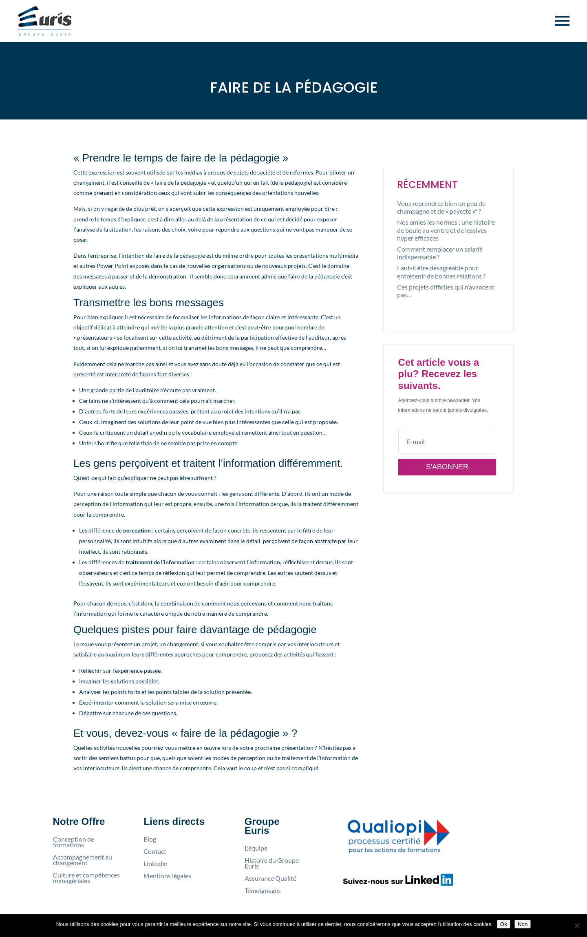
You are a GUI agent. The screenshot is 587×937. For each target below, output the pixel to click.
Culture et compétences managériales (86, 878)
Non (522, 924)
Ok (503, 924)
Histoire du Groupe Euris (272, 863)
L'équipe (256, 848)
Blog (149, 839)
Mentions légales (167, 876)
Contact (154, 851)
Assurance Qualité (270, 878)
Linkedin (155, 863)
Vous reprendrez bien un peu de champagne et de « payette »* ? (441, 207)
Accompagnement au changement (82, 860)
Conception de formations (73, 842)
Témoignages (263, 890)
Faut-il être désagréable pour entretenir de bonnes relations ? (441, 271)
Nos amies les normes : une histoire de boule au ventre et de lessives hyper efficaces (446, 229)
